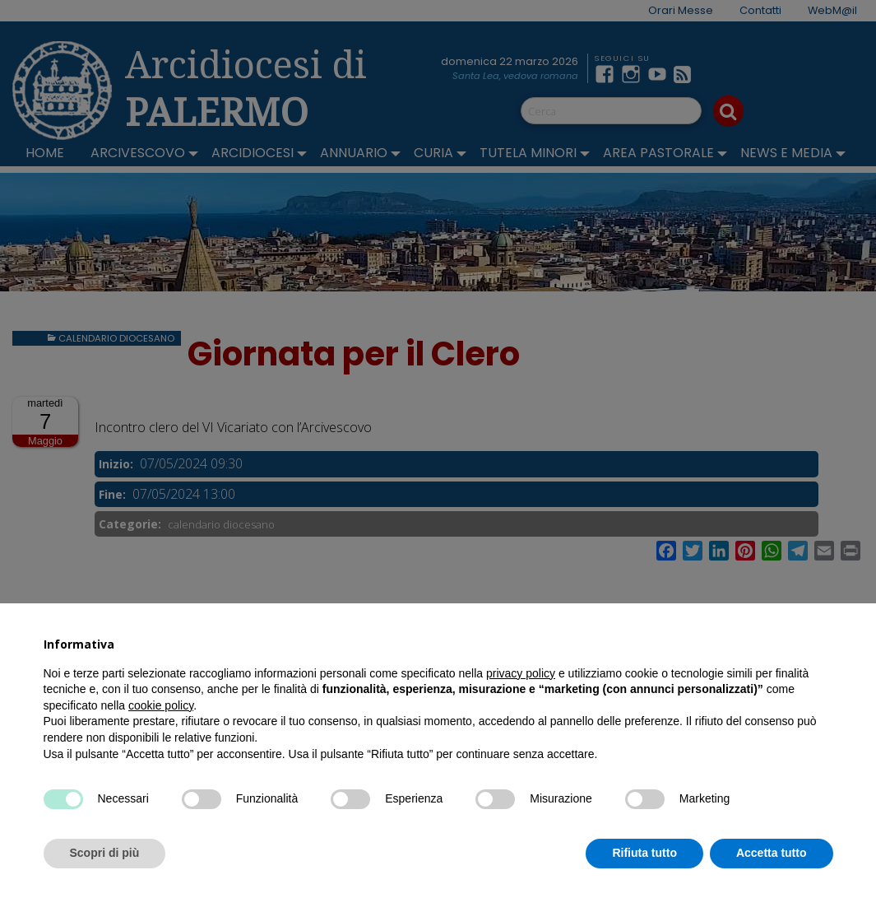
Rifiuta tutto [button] (644, 852)
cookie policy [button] (160, 705)
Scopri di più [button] (105, 852)
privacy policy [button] (520, 673)
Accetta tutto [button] (771, 852)
